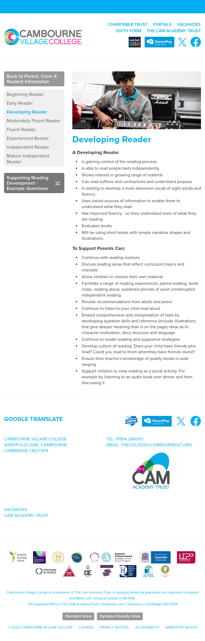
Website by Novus (181, 627)
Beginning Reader (25, 94)
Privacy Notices (114, 627)
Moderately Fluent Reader (34, 121)
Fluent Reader (21, 129)
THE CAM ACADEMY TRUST (174, 31)
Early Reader (20, 103)
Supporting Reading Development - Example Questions (27, 183)
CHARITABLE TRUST (128, 24)
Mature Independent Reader (28, 159)
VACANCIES (189, 24)
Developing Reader (27, 112)
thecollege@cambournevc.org (156, 445)
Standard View (78, 616)
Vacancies (15, 509)
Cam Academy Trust (26, 515)
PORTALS (162, 24)
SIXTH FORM (128, 31)
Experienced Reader (28, 138)
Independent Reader (28, 147)
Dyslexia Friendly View (120, 616)
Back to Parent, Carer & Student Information (32, 78)
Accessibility (147, 627)
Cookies (86, 627)
